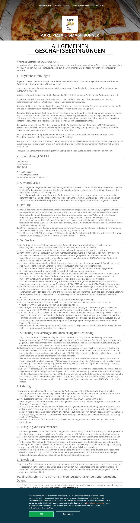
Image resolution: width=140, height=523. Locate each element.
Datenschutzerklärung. (67, 487)
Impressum (98, 5)
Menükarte (45, 5)
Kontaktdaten (81, 5)
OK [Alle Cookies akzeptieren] (41, 514)
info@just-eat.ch (31, 174)
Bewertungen (62, 5)
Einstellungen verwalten (95, 503)
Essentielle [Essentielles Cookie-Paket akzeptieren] (68, 514)
